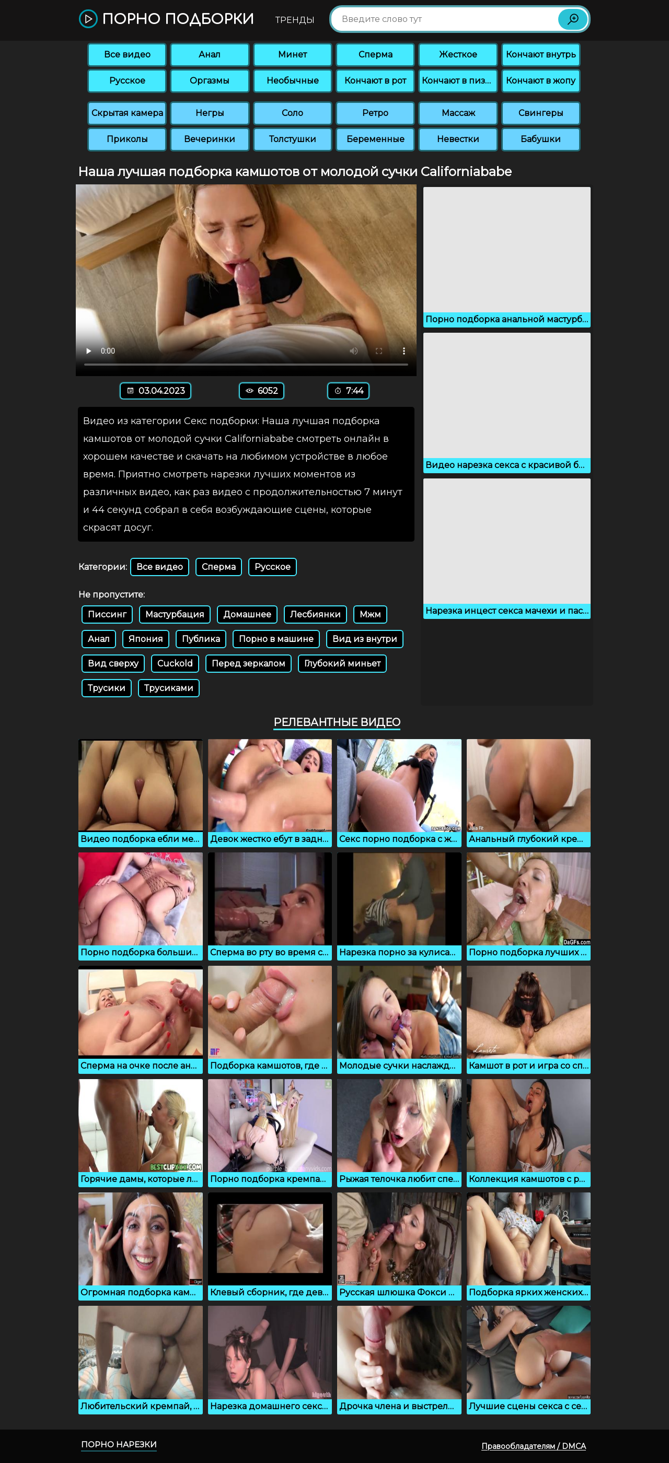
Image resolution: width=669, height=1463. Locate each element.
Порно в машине (276, 639)
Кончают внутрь (541, 55)
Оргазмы (209, 81)
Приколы (127, 139)
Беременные (376, 139)
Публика (201, 639)
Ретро (375, 113)
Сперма (376, 55)
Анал (210, 55)
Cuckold (175, 664)
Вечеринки (209, 139)
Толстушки (292, 139)
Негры (209, 113)
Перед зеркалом (248, 664)
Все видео (127, 55)
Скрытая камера (127, 113)
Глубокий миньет (342, 664)
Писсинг (107, 614)
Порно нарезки (119, 1444)
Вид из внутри (364, 639)
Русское (127, 81)
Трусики (106, 688)
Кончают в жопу (540, 81)
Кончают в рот (375, 81)
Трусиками (168, 688)
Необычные (293, 81)
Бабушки (541, 139)
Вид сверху (113, 664)
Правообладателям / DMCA (533, 1446)
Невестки (458, 139)
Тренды (295, 20)
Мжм (370, 614)
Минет (292, 55)
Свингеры (540, 113)
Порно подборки (166, 19)
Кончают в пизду (459, 81)
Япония (146, 639)
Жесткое (458, 55)
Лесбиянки (315, 614)
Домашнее (247, 614)
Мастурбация (174, 614)
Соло (292, 113)
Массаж (458, 113)
